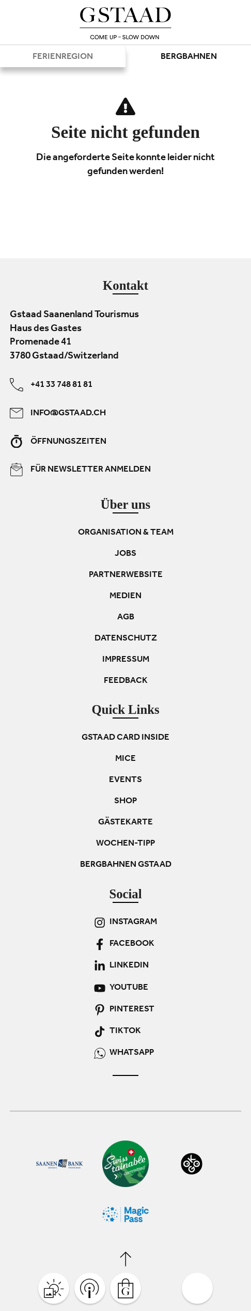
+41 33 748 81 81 (51, 385)
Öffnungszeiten (58, 441)
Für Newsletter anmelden (80, 469)
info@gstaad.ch (58, 412)
